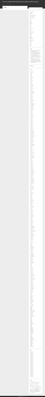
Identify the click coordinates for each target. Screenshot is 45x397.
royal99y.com (31, 221)
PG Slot (31, 190)
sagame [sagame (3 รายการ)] (35, 386)
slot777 (31, 243)
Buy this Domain (11, 4)
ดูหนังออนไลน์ (31, 12)
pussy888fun (31, 213)
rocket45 (31, 219)
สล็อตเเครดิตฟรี (32, 331)
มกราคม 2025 (31, 363)
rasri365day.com (32, 215)
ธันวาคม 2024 (31, 364)
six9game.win (31, 237)
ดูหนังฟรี (30, 22)
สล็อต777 (31, 321)
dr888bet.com (31, 116)
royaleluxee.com (32, 222)
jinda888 (31, 147)
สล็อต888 (31, 322)
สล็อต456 (31, 318)
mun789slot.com (32, 178)
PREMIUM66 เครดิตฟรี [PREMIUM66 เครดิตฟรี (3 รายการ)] (37, 385)
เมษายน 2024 (31, 370)
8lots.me (31, 78)
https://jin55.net (31, 28)
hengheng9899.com (32, 141)
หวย (30, 334)
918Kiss (31, 79)
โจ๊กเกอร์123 (31, 346)
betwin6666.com (32, 102)
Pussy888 (31, 212)
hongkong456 (31, 143)
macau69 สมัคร (32, 168)
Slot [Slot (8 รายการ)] (39, 386)
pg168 (30, 27)
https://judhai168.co (32, 31)
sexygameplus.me (32, 234)
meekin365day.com (32, 171)
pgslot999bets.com (32, 200)
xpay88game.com (32, 291)
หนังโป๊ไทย (31, 37)
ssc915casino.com (32, 250)
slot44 (30, 30)
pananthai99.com (32, 187)
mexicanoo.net (31, 174)
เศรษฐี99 (31, 344)
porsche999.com (32, 205)
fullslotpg (31, 127)
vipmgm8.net (31, 280)
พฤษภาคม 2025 (31, 360)
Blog (5, 4)
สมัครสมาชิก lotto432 (32, 315)
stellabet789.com (32, 253)
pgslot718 (31, 196)
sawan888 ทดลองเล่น (32, 227)
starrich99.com (32, 252)
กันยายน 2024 (31, 366)
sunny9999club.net (32, 255)
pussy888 (31, 34)
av (30, 93)
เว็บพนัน (31, 341)
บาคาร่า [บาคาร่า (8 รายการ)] (39, 387)
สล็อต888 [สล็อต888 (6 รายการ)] (37, 390)
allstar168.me (31, 88)
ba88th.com (31, 94)
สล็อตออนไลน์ (31, 328)
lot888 (31, 162)
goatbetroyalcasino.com (32, 135)
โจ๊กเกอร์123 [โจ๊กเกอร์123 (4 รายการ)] (34, 392)
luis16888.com (31, 163)
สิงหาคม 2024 (31, 367)
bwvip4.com (31, 110)
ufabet (31, 266)
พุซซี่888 (31, 309)
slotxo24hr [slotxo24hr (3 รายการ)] (32, 387)
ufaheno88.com (32, 268)
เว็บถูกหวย (31, 340)
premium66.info (32, 206)
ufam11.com (31, 269)
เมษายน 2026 (31, 352)
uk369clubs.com (32, 275)
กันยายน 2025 (31, 357)
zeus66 (31, 294)
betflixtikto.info (31, 100)
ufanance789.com (32, 271)
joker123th (31, 149)
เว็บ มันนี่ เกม (31, 337)
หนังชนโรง (31, 21)
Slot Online (31, 241)
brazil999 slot (31, 109)
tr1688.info (31, 263)
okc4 (30, 185)
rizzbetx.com (31, 218)
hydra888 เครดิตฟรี (32, 144)
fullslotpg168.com (32, 128)
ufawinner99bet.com (32, 274)
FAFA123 (31, 121)
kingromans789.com (32, 152)
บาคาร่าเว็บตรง (31, 305)
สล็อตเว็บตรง (31, 330)
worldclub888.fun (32, 288)
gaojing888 (31, 134)
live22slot (31, 159)
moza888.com (31, 177)
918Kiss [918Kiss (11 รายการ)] (32, 381)
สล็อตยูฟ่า (31, 327)
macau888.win (31, 169)
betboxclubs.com (32, 99)
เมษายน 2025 (31, 361)
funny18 (31, 129)
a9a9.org (31, 81)
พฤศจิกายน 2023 (32, 374)
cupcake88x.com (32, 115)
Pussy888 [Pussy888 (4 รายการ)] (33, 386)
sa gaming (31, 13)
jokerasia (31, 44)
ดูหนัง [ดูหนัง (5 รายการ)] (37, 387)
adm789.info (31, 85)
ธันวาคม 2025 (31, 355)
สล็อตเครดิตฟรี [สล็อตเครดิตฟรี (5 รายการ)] (33, 391)
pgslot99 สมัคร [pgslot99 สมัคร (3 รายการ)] (34, 385)
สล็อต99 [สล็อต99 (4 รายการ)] (30, 390)
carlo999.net (31, 112)
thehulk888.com (32, 259)
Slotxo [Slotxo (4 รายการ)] (30, 387)
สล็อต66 (30, 25)
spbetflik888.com (32, 246)
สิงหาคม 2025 (31, 358)
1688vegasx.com (32, 72)
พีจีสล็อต (31, 308)
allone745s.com (32, 87)
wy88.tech (31, 290)
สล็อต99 (31, 324)
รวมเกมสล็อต (31, 312)
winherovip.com (32, 286)
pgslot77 (31, 197)
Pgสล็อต (31, 203)
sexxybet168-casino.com (32, 230)
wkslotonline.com (32, 287)
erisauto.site (31, 118)
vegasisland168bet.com (32, 278)
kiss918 (31, 153)
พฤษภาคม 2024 (31, 369)
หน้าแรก (3, 4)
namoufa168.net (32, 180)
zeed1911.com (31, 293)
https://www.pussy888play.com (33, 15)
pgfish (31, 191)
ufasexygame (31, 272)
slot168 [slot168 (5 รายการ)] (40, 386)
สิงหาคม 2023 (31, 376)
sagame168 (31, 224)
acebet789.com (32, 84)
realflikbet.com (31, 216)
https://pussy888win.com (32, 16)
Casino (31, 113)
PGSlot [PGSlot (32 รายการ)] (31, 385)
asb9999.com (31, 90)
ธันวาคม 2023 (31, 373)
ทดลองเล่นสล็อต (32, 300)
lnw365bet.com (32, 160)
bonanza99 (31, 107)
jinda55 (31, 146)
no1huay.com (31, 184)
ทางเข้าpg (31, 302)
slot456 (30, 24)
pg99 (30, 19)
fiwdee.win (31, 124)
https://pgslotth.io (31, 40)
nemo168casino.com (32, 181)
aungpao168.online (32, 91)
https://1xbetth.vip (31, 38)
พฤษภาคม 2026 (31, 351)
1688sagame (31, 71)
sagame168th (31, 225)
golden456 (31, 137)
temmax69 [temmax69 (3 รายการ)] (34, 387)
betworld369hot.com (32, 103)
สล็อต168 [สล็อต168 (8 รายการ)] (33, 390)
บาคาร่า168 (31, 35)
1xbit (30, 76)
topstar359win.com (32, 262)
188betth (31, 75)
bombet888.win (32, 106)
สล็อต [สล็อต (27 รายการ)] (37, 388)
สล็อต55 (31, 319)
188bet (31, 74)
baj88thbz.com (31, 96)
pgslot (30, 18)
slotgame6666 (31, 244)
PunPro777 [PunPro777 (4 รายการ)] (31, 386)
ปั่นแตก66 (31, 306)
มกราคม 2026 (31, 354)
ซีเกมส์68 (31, 297)
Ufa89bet (31, 265)
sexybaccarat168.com (32, 233)
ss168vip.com (31, 249)
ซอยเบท (31, 296)
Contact (8, 4)
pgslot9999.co (31, 199)
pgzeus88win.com (32, 202)
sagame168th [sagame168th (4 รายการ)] (37, 386)
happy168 (31, 140)
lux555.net (31, 165)
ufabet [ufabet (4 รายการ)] (35, 387)
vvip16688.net (31, 283)
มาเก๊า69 (31, 311)
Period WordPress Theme (20, 396)
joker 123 (31, 41)
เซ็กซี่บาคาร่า (31, 336)
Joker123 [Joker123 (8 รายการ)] (36, 382)
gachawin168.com (32, 131)
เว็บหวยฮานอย (31, 343)
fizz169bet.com (31, 125)
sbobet (31, 228)
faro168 (31, 122)
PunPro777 (31, 210)
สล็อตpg (31, 325)
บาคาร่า (31, 303)
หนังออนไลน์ (31, 333)
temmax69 (31, 258)
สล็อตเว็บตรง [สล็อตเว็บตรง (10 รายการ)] (37, 391)
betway (30, 43)
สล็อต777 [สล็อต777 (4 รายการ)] (35, 390)
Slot (30, 240)
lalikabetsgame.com (32, 156)
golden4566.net (31, 138)
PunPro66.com (31, 209)
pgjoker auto (31, 193)
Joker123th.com (32, 150)
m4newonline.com (32, 166)
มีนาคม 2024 (31, 371)
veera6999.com (32, 277)
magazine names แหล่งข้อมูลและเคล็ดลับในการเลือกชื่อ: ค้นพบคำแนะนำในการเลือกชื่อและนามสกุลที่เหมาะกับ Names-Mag (20, 1)
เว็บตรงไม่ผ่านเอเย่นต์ (32, 339)
